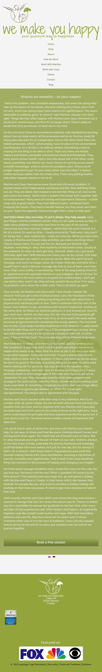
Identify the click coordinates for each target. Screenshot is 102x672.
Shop (51, 49)
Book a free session (51, 542)
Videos (51, 74)
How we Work (51, 59)
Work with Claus (51, 69)
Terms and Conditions (70, 665)
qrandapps (24, 665)
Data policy (53, 665)
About (51, 54)
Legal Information (37, 665)
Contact (51, 79)
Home (51, 44)
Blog (51, 84)
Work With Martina (51, 64)
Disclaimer (86, 665)
